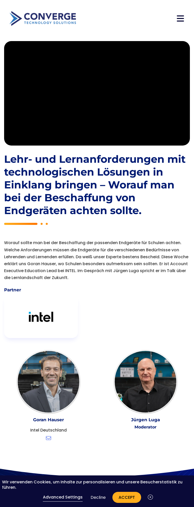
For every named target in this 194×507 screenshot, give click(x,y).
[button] (150, 497)
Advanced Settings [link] (63, 497)
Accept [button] (127, 497)
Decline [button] (98, 497)
